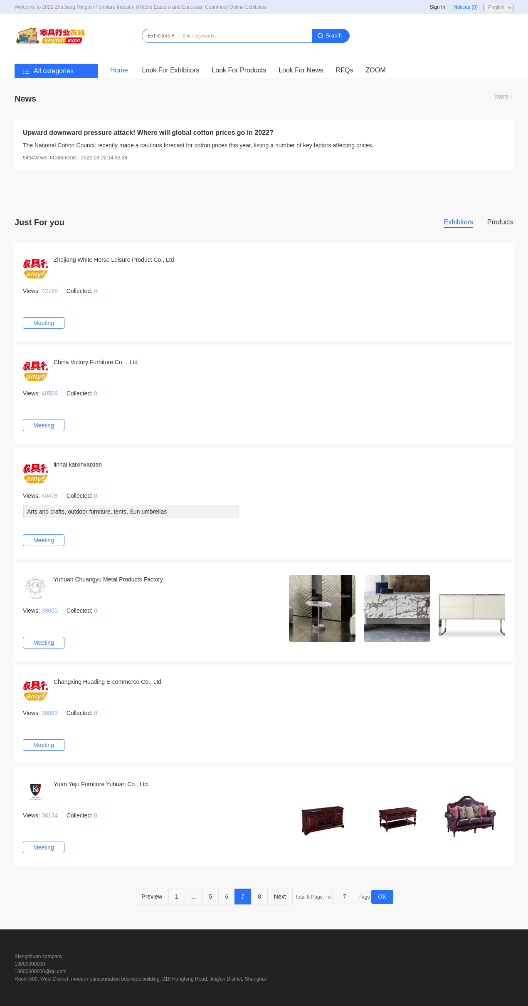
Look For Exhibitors (171, 70)
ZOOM (376, 70)
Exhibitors (458, 222)
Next (280, 896)
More (501, 96)
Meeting (43, 323)
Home (119, 70)
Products (500, 222)
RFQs (344, 70)
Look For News (301, 70)
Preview (151, 896)
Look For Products (239, 70)
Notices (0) (466, 7)
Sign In (437, 7)
